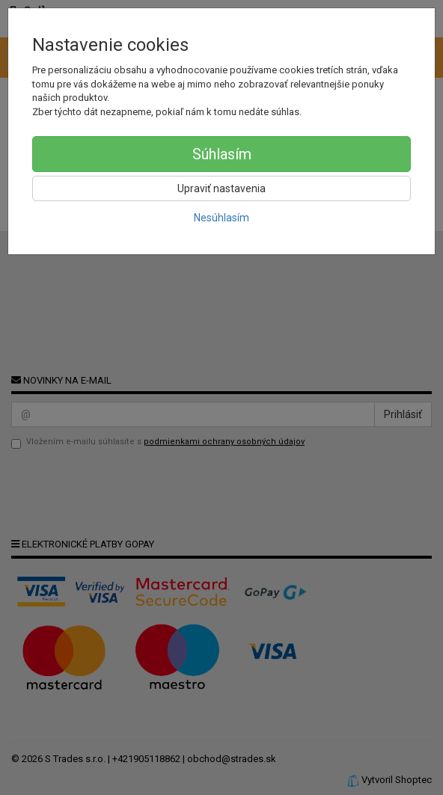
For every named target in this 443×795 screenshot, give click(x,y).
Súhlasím (221, 154)
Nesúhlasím (221, 218)
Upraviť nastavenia (221, 188)
